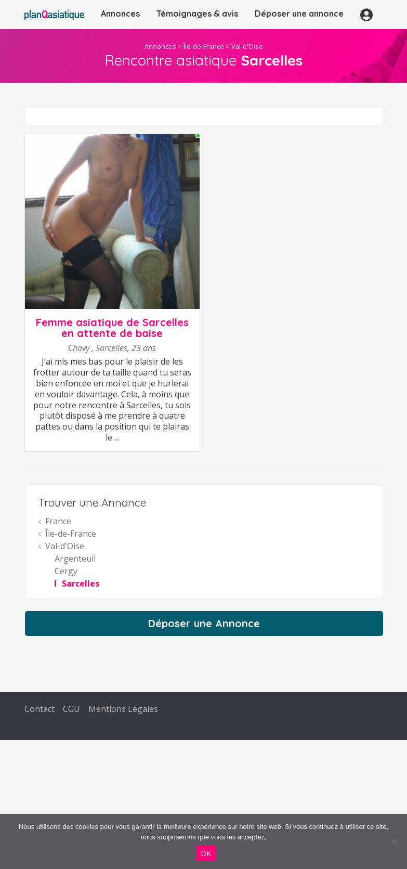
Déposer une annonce (299, 13)
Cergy (66, 571)
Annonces (120, 13)
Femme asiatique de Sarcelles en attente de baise (112, 328)
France (58, 521)
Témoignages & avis (197, 13)
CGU (71, 709)
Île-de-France (203, 46)
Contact (39, 709)
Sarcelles (80, 583)
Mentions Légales (123, 709)
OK (206, 854)
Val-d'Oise (247, 46)
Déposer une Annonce (204, 623)
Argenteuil (75, 558)
